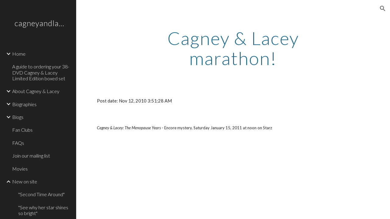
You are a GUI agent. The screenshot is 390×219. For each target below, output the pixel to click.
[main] (233, 48)
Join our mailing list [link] (31, 155)
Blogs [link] (17, 117)
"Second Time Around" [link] (41, 194)
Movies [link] (20, 169)
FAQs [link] (18, 143)
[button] (382, 8)
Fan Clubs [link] (22, 130)
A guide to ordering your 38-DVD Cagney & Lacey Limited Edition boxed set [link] (40, 72)
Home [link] (19, 54)
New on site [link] (24, 181)
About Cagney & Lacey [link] (35, 91)
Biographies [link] (24, 104)
